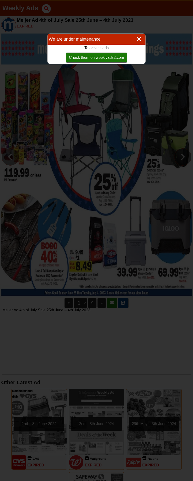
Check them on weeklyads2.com (96, 57)
